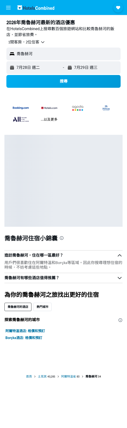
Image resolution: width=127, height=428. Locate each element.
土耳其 (42, 376)
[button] (8, 7)
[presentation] (61, 238)
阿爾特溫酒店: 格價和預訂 (25, 331)
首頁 (29, 376)
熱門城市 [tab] (42, 307)
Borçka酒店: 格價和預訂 (23, 338)
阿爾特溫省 (68, 376)
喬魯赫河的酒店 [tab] (18, 307)
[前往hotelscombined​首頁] (36, 7)
